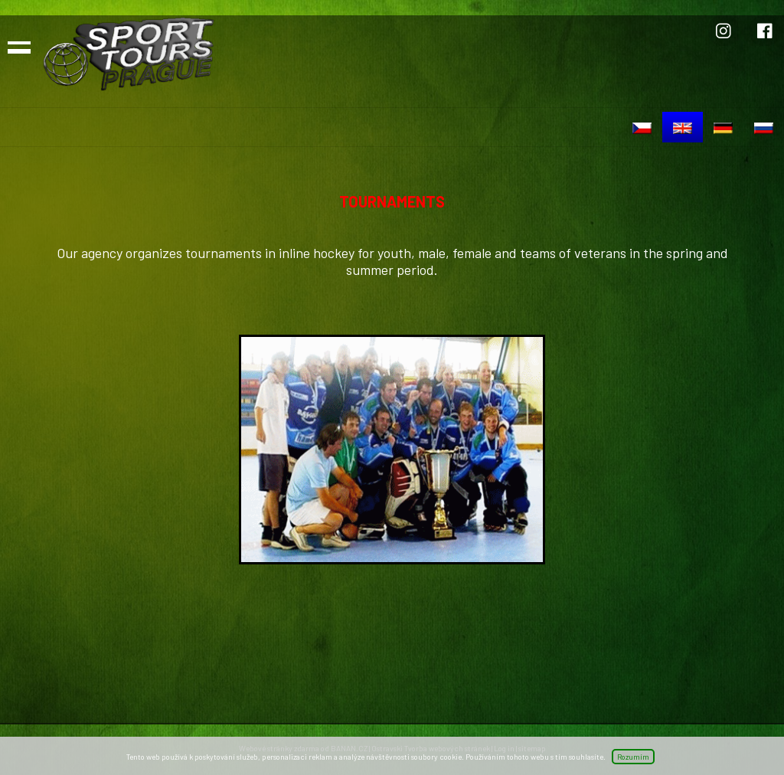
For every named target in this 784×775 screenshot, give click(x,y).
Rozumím (633, 756)
